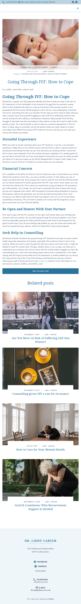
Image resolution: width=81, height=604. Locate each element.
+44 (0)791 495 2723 (11, 2)
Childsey (51, 599)
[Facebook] (73, 2)
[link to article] (40, 313)
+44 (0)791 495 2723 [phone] (41, 582)
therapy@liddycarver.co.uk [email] (40, 590)
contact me (43, 261)
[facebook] (40, 562)
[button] (78, 8)
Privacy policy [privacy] (40, 571)
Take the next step (40, 271)
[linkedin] (40, 566)
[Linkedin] (77, 2)
